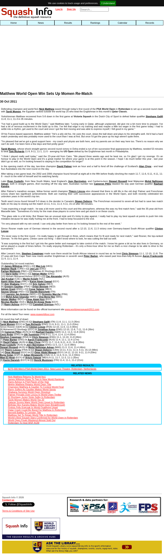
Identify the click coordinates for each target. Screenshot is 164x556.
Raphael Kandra (45, 332)
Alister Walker (9, 299)
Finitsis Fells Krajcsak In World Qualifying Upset (33, 407)
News (41, 23)
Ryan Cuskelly (15, 181)
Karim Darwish (11, 360)
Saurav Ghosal (9, 291)
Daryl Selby (12, 273)
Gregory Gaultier (13, 286)
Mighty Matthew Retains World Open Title (29, 384)
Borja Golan (6, 355)
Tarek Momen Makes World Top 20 (26, 399)
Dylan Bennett (40, 286)
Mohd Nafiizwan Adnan (41, 347)
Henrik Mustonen (43, 360)
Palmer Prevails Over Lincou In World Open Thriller (34, 394)
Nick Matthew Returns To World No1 (27, 376)
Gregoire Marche (51, 294)
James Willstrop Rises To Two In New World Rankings (36, 379)
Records (149, 23)
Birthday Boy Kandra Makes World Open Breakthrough (36, 405)
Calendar (122, 23)
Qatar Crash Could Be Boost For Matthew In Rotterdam (37, 410)
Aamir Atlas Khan (10, 281)
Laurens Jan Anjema (17, 294)
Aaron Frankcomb (153, 256)
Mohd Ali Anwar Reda (39, 302)
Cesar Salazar (36, 289)
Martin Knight (30, 279)
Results (68, 23)
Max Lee (40, 266)
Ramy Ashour (11, 304)
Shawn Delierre (83, 201)
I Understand (108, 3)
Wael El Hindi (7, 357)
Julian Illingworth (33, 355)
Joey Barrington (77, 181)
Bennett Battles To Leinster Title (24, 412)
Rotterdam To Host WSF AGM (23, 422)
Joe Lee (34, 268)
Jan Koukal (7, 279)
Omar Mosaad (12, 352)
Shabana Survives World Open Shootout (29, 392)
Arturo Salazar (33, 357)
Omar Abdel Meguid (45, 352)
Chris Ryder (6, 334)
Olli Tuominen (32, 334)
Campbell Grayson (43, 304)
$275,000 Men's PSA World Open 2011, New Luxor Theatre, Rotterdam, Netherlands (52, 369)
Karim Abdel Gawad (41, 281)
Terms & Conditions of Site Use (18, 511)
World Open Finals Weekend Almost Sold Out (31, 420)
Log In (59, 9)
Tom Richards (17, 151)
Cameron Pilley (102, 183)
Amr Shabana (11, 284)
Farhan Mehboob (10, 271)
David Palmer (64, 166)
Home (13, 23)
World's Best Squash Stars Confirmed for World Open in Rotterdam (43, 417)
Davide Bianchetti (40, 291)
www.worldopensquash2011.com (82, 309)
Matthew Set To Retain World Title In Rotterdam (32, 415)
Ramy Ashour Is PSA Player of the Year (28, 382)
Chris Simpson (130, 253)
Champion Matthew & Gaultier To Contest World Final (36, 387)
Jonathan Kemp (46, 329)
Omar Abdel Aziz (35, 299)
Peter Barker (91, 256)
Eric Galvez (39, 284)
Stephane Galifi (154, 116)
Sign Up (71, 9)
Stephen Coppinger (33, 253)
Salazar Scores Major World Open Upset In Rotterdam (36, 402)
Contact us (8, 500)
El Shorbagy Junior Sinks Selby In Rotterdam (31, 397)
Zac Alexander (54, 276)
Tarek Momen (13, 111)
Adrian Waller (39, 273)
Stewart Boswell (118, 181)
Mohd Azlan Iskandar (17, 296)
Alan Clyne (145, 166)
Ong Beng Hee (47, 296)
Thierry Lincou (77, 191)
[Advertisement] (52, 59)
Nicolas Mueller (9, 302)
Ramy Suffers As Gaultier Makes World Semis (32, 389)
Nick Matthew (46, 109)
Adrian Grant (8, 289)
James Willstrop (13, 266)
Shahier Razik (8, 268)
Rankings (95, 23)
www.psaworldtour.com (42, 314)
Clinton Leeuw (37, 327)
